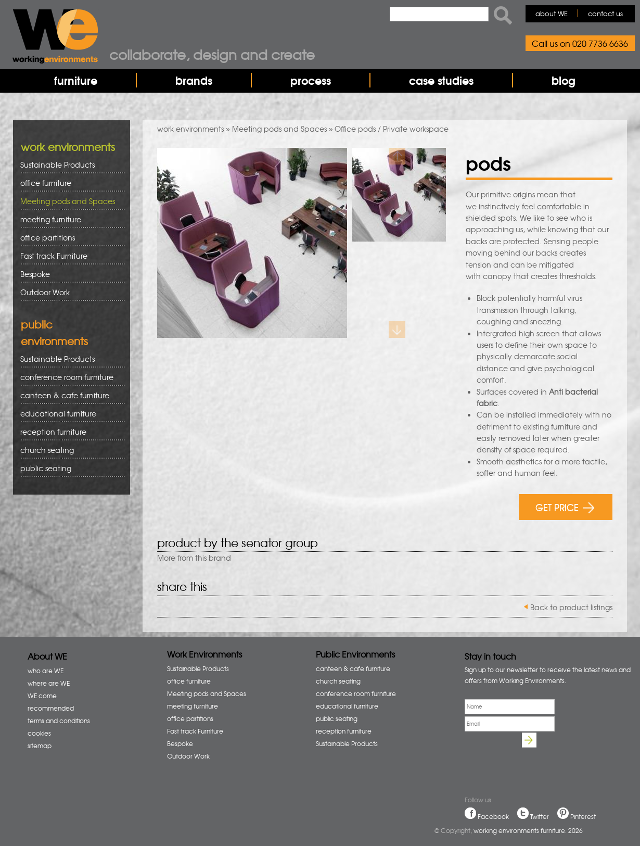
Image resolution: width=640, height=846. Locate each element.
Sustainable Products (57, 164)
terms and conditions (59, 720)
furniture (75, 80)
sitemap (40, 745)
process (310, 80)
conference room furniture (69, 377)
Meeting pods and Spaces (279, 128)
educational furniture (69, 413)
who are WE (45, 670)
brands (193, 80)
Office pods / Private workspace (392, 128)
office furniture (69, 183)
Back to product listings (571, 607)
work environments (190, 128)
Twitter (539, 816)
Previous (397, 156)
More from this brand (194, 557)
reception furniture (69, 431)
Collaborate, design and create (212, 54)
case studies (441, 80)
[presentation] (544, 756)
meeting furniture (69, 219)
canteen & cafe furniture (69, 395)
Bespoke (35, 274)
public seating (69, 468)
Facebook (493, 816)
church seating (47, 450)
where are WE (49, 683)
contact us (605, 13)
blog (563, 80)
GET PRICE (564, 506)
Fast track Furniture (53, 255)
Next (397, 329)
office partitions (69, 237)
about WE (551, 13)
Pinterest (583, 816)
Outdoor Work (45, 292)
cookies (39, 733)
